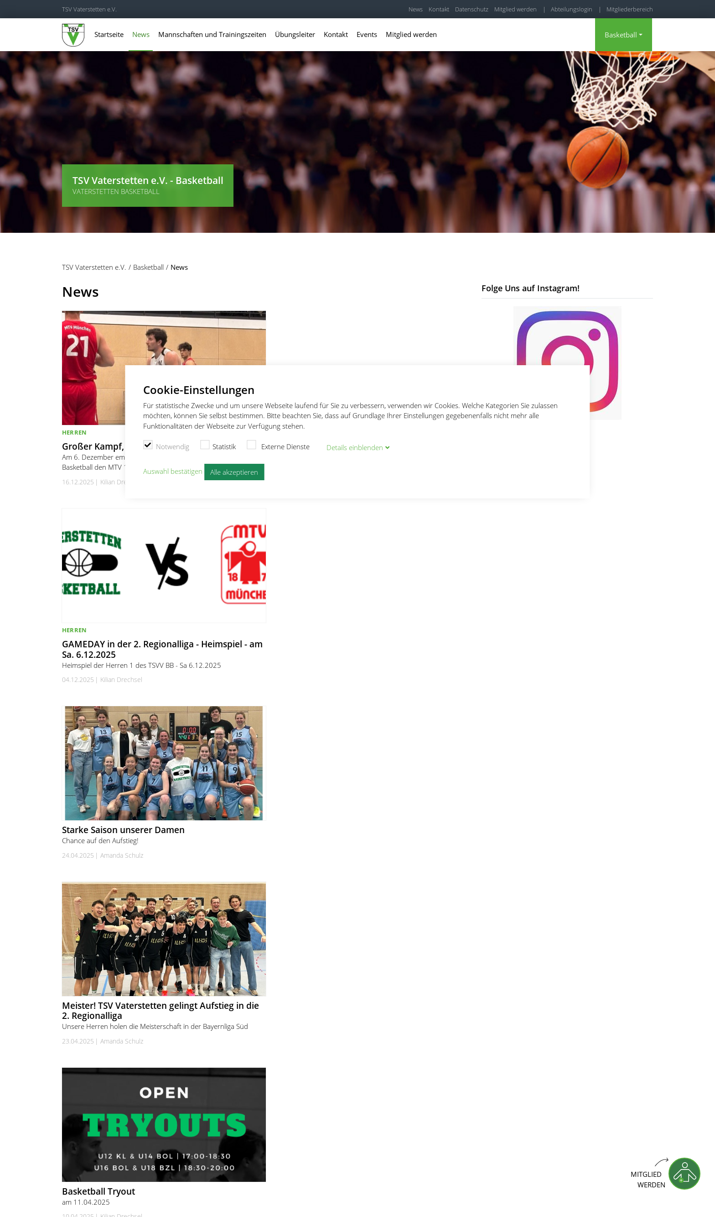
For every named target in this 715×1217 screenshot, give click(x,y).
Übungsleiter (295, 34)
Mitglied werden (515, 9)
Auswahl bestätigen (172, 470)
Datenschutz (471, 9)
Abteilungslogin (571, 9)
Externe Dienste (278, 445)
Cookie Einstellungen (475, 1199)
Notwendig (166, 445)
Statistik (218, 445)
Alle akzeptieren (234, 471)
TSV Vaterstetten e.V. (89, 9)
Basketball (621, 34)
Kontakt (439, 9)
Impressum (527, 1199)
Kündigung (638, 1199)
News (416, 9)
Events (367, 34)
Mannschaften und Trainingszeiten (212, 34)
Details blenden (354, 446)
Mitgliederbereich (629, 9)
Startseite (109, 34)
